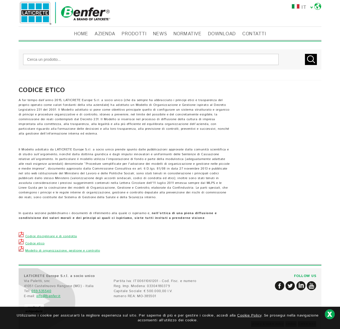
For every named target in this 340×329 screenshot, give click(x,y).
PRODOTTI (134, 34)
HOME (81, 34)
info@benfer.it (48, 296)
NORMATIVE (187, 34)
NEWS (160, 34)
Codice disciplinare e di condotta (48, 236)
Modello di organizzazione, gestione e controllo (59, 250)
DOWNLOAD (222, 34)
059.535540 (41, 291)
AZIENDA (105, 34)
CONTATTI (254, 34)
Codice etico (32, 243)
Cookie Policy (249, 315)
